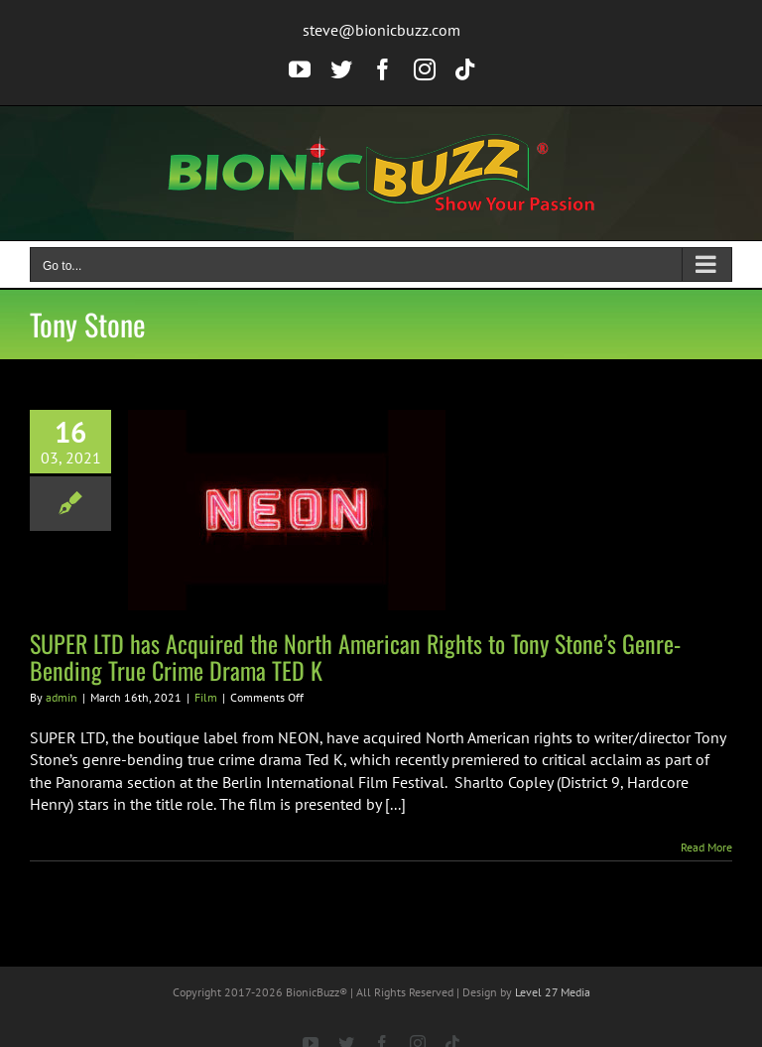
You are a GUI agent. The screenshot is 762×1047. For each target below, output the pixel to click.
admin (61, 697)
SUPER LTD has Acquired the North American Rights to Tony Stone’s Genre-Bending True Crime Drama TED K (355, 656)
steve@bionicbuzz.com (381, 30)
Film (205, 697)
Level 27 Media (552, 991)
